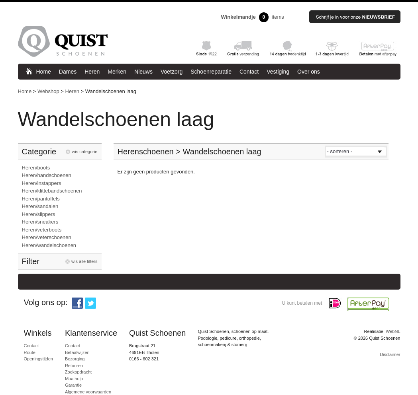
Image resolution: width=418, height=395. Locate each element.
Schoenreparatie (211, 71)
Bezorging (75, 358)
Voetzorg (172, 71)
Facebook (77, 303)
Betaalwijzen (77, 352)
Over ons (308, 71)
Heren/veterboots (42, 230)
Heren (92, 71)
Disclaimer (390, 354)
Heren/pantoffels (41, 199)
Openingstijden (38, 358)
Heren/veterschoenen (46, 237)
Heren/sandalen (40, 206)
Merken (117, 71)
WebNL (393, 331)
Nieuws (143, 71)
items (252, 17)
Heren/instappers (41, 183)
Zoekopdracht (78, 372)
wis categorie (84, 151)
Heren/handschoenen (46, 175)
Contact (249, 71)
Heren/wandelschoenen (49, 245)
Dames (68, 71)
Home (43, 71)
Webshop (48, 91)
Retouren (74, 365)
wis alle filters (84, 261)
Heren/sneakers (40, 222)
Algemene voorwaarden (88, 391)
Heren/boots (36, 168)
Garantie (73, 385)
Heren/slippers (38, 214)
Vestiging (278, 71)
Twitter (90, 303)
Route (29, 352)
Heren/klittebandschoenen (52, 191)
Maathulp (74, 378)
